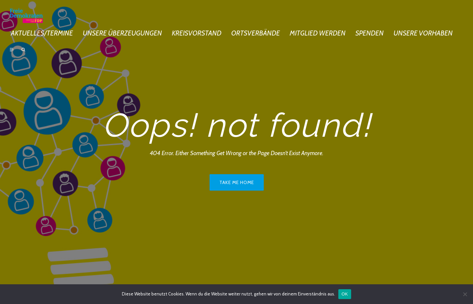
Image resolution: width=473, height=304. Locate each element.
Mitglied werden (318, 33)
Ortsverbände (255, 33)
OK (345, 294)
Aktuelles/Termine (42, 33)
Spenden (369, 33)
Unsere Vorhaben (423, 33)
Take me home (236, 182)
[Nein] (465, 294)
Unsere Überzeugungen (122, 33)
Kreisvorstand (196, 33)
